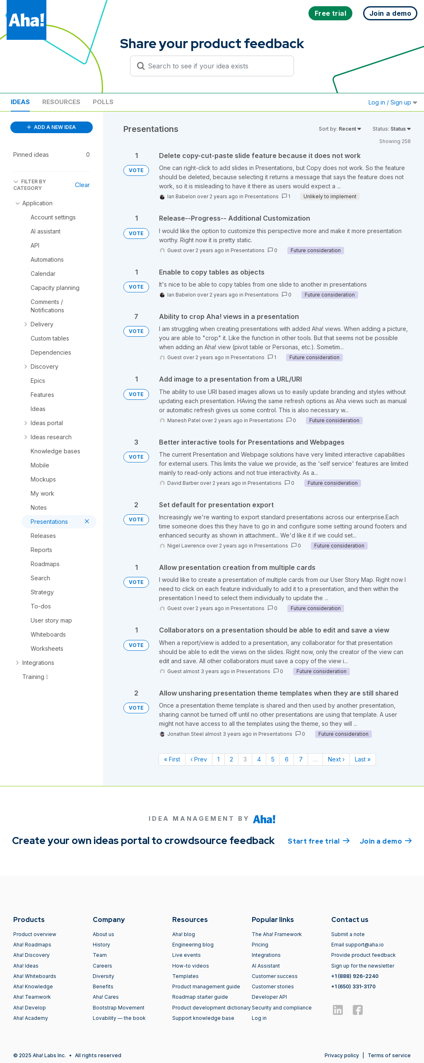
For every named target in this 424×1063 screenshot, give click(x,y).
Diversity (103, 976)
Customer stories (273, 986)
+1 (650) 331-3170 (353, 986)
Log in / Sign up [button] (393, 102)
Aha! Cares (106, 997)
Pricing (260, 944)
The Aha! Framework (277, 934)
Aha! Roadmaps (32, 944)
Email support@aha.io (357, 944)
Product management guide (206, 986)
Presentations (262, 196)
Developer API (269, 997)
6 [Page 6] (287, 759)
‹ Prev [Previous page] (198, 759)
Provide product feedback (363, 955)
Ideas (20, 102)
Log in (259, 1018)
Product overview (34, 934)
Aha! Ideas (26, 966)
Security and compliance (282, 1008)
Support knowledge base (203, 1018)
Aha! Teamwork (32, 997)
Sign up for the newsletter (362, 966)
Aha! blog (183, 934)
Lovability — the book (119, 1018)
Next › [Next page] (336, 759)
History (101, 944)
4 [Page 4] (259, 759)
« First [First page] (172, 759)
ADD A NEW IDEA (51, 127)
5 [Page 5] (273, 759)
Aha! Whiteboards (34, 976)
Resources (61, 102)
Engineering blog (193, 944)
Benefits (103, 986)
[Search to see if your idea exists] (216, 66)
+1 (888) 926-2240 (354, 976)
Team (100, 955)
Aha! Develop (29, 1008)
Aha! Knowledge (33, 986)
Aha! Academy (30, 1018)
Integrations (266, 955)
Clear (82, 185)
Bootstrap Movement (119, 1008)
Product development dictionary (211, 1008)
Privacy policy (342, 1055)
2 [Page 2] (231, 759)
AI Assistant (266, 966)
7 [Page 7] (301, 759)
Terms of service (389, 1055)
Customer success (275, 976)
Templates (185, 976)
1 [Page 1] (218, 759)
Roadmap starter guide (200, 997)
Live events (186, 955)
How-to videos (190, 966)
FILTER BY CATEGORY (29, 184)
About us (103, 934)
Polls (103, 102)
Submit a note (348, 934)
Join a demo (386, 841)
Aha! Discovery (31, 955)
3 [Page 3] (245, 759)
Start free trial (319, 841)
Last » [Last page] (363, 759)
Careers (102, 966)
